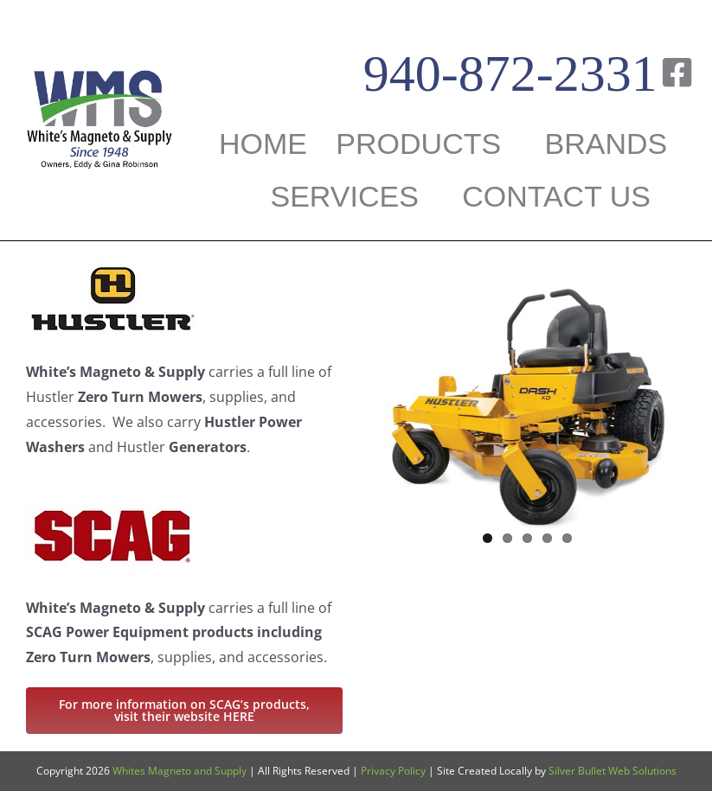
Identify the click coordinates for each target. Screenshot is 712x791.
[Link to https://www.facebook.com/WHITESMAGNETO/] (677, 72)
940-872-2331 (510, 73)
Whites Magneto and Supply (179, 770)
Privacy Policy (393, 770)
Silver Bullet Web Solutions (612, 770)
